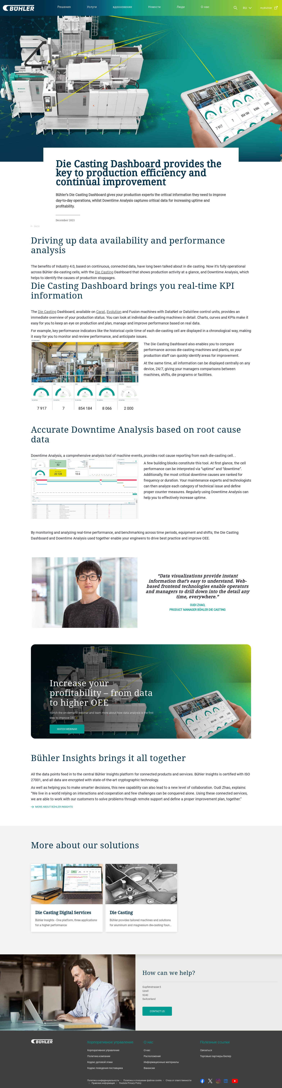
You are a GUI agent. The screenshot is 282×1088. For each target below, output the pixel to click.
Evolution (114, 311)
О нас (147, 1050)
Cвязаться (206, 1050)
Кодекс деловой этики (99, 1062)
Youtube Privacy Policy (130, 1083)
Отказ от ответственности (179, 1080)
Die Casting (104, 272)
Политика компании (98, 1056)
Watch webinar (67, 729)
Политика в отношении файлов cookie (142, 1080)
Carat (100, 311)
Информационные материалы (161, 1062)
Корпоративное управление (103, 1050)
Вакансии (149, 1068)
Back (35, 226)
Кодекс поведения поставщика (105, 1068)
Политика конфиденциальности (103, 1080)
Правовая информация (103, 1083)
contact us (157, 1011)
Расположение (152, 1056)
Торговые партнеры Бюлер (215, 1056)
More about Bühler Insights (54, 806)
